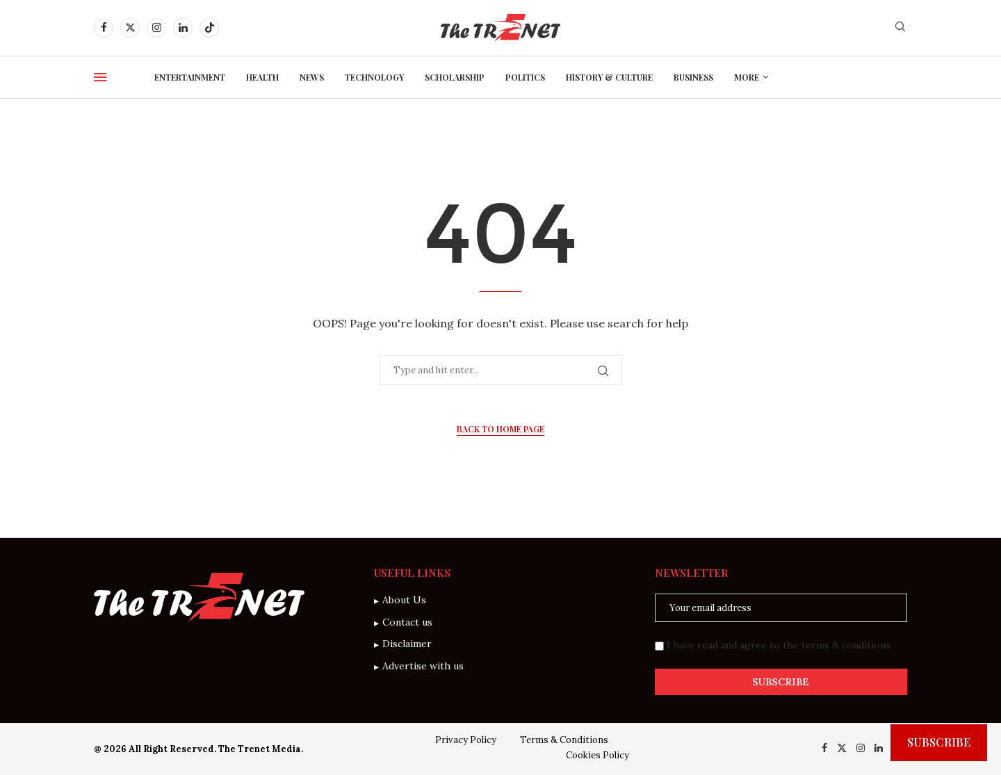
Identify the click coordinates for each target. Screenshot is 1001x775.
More (746, 77)
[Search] (900, 28)
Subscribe (938, 742)
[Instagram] (156, 28)
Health (262, 77)
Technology (374, 77)
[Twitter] (130, 28)
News (312, 77)
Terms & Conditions (564, 740)
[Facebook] (103, 28)
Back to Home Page (500, 428)
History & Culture (609, 77)
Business (693, 77)
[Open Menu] (100, 77)
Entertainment (189, 77)
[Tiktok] (209, 28)
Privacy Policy (465, 740)
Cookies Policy (597, 755)
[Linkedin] (183, 28)
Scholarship (455, 77)
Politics (525, 77)
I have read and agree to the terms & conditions (778, 645)
